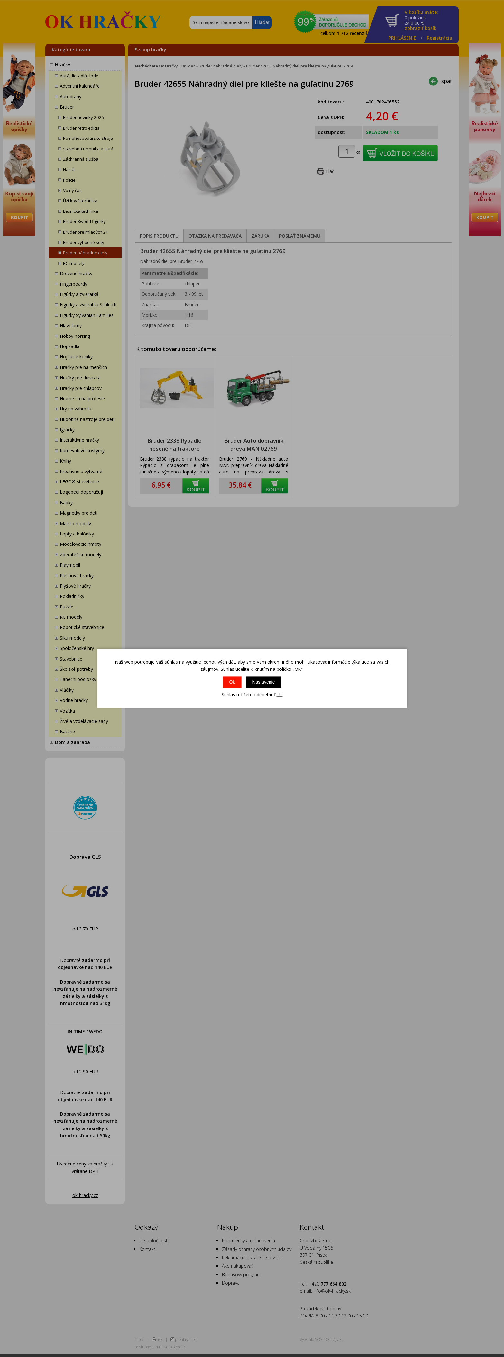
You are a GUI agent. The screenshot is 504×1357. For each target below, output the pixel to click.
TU (280, 694)
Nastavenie (263, 682)
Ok (232, 682)
